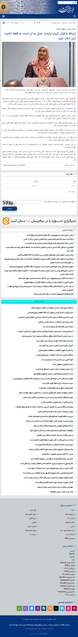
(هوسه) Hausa (69, 589)
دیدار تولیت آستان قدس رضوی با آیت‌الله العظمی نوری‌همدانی (50, 312)
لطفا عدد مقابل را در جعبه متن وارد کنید (59, 201)
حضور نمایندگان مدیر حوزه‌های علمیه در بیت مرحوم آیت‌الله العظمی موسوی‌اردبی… (42, 378)
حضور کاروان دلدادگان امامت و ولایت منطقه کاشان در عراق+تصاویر (48, 282)
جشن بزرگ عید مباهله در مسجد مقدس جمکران (55, 322)
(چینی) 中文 (70, 594)
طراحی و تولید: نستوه (39, 634)
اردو (73, 559)
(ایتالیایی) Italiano (67, 586)
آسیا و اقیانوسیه (55, 23)
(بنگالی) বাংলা (69, 568)
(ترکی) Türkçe (69, 571)
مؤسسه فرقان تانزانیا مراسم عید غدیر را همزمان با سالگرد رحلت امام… (47, 397)
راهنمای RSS (70, 538)
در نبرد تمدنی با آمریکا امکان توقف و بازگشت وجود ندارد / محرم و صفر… (47, 336)
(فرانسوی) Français (67, 562)
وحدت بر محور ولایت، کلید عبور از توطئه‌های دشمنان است (51, 440)
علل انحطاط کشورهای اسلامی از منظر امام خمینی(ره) (53, 294)
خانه (73, 510)
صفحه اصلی (72, 23)
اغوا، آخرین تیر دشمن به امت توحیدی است (57, 359)
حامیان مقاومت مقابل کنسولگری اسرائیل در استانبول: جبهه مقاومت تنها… (45, 392)
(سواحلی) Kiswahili (67, 583)
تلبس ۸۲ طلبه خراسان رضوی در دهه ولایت (57, 454)
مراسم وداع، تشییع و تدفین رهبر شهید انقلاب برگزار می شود (51, 449)
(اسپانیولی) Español (67, 577)
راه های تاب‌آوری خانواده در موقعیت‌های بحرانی (55, 350)
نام (74, 181)
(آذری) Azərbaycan (67, 580)
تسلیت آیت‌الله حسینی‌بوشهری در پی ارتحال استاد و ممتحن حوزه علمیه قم (46, 278)
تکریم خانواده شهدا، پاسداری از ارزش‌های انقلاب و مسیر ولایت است (48, 477)
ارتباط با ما (70, 534)
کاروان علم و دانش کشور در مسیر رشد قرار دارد (56, 345)
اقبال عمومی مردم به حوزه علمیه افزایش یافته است (54, 482)
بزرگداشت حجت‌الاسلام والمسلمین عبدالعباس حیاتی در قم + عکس (48, 239)
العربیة (72, 556)
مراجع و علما (70, 514)
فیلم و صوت (31, 526)
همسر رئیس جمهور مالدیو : (66, 29)
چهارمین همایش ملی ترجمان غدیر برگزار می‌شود (55, 487)
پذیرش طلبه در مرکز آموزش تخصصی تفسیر (57, 402)
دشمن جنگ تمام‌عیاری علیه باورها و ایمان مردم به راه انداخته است (49, 243)
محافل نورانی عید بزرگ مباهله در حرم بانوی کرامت (54, 355)
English (72, 554)
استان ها (71, 518)
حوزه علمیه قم (30, 514)
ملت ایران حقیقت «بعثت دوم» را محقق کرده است (54, 369)
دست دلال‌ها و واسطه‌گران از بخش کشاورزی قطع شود (53, 374)
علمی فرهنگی (70, 522)
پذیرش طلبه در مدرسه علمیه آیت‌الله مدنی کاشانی (55, 435)
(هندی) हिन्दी (70, 565)
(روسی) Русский (68, 574)
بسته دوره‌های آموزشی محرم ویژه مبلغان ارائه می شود (53, 425)
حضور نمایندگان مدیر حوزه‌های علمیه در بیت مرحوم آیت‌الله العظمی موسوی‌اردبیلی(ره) (41, 266)
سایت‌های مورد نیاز (67, 530)
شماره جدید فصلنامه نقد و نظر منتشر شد (58, 326)
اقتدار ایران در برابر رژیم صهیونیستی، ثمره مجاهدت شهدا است (50, 468)
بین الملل (64, 23)
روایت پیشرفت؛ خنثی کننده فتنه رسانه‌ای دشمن (55, 411)
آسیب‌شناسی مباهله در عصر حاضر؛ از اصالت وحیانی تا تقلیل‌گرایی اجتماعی (45, 317)
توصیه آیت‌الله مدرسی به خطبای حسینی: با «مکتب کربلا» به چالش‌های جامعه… (44, 407)
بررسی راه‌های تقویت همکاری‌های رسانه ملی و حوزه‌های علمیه (50, 416)
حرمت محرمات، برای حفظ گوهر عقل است (57, 383)
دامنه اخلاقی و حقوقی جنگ (63, 364)
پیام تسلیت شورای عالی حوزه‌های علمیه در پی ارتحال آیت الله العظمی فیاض (45, 255)
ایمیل (36, 181)
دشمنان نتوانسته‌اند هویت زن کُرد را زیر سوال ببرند (54, 341)
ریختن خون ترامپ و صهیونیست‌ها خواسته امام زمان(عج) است (50, 235)
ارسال (10, 208)
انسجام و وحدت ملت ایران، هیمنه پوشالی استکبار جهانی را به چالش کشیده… (44, 331)
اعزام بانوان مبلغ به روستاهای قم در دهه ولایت (56, 388)
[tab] (39, 301)
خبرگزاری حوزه (70, 98)
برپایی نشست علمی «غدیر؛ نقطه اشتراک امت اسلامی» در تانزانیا (49, 421)
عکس (72, 526)
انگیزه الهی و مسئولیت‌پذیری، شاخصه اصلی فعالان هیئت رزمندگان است (46, 463)
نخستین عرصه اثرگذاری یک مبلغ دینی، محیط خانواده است (51, 459)
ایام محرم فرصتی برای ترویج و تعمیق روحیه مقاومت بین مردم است (48, 473)
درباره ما (33, 534)
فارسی (72, 551)
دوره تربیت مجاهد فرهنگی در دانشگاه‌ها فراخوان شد (54, 444)
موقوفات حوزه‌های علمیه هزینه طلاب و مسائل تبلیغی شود (51, 430)
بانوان (34, 522)
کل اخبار (33, 510)
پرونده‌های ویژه (30, 530)
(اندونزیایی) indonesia (66, 591)
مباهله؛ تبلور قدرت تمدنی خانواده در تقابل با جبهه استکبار (52, 308)
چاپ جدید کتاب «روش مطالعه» (61, 492)
